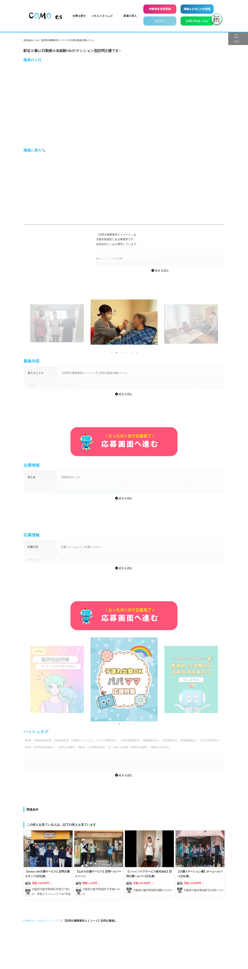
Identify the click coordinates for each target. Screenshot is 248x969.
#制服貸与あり (151, 740)
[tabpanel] (124, 322)
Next (227, 324)
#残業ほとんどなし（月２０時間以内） (94, 740)
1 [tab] (111, 352)
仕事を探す (79, 16)
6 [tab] (136, 352)
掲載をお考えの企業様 (197, 9)
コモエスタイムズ (102, 16)
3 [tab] (121, 352)
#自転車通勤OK (130, 740)
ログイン (159, 20)
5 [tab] (131, 352)
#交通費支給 (169, 740)
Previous (21, 324)
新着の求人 (130, 16)
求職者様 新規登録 (160, 9)
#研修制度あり (188, 740)
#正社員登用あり (210, 740)
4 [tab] (126, 352)
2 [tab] (116, 352)
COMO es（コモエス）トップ (41, 920)
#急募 (27, 740)
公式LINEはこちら (199, 20)
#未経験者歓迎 (42, 740)
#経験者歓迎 (61, 740)
